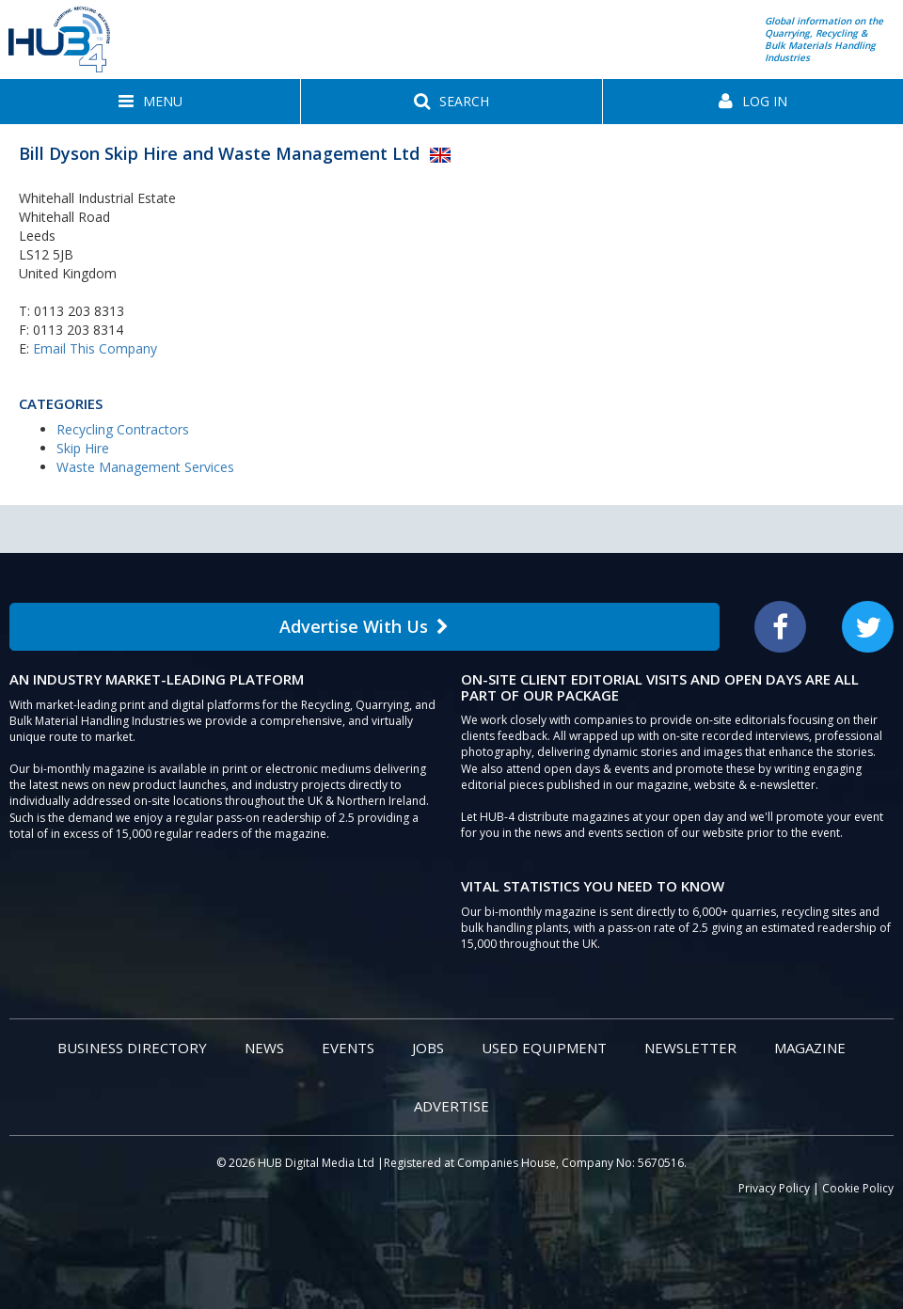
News (264, 1047)
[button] (150, 101)
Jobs (428, 1047)
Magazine (810, 1047)
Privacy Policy (774, 1188)
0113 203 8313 (79, 311)
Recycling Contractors (122, 429)
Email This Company (95, 348)
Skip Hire (82, 448)
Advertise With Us (364, 626)
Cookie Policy (858, 1188)
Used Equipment (544, 1047)
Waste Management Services (145, 467)
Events (348, 1047)
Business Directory (132, 1047)
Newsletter (690, 1047)
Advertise (451, 1105)
